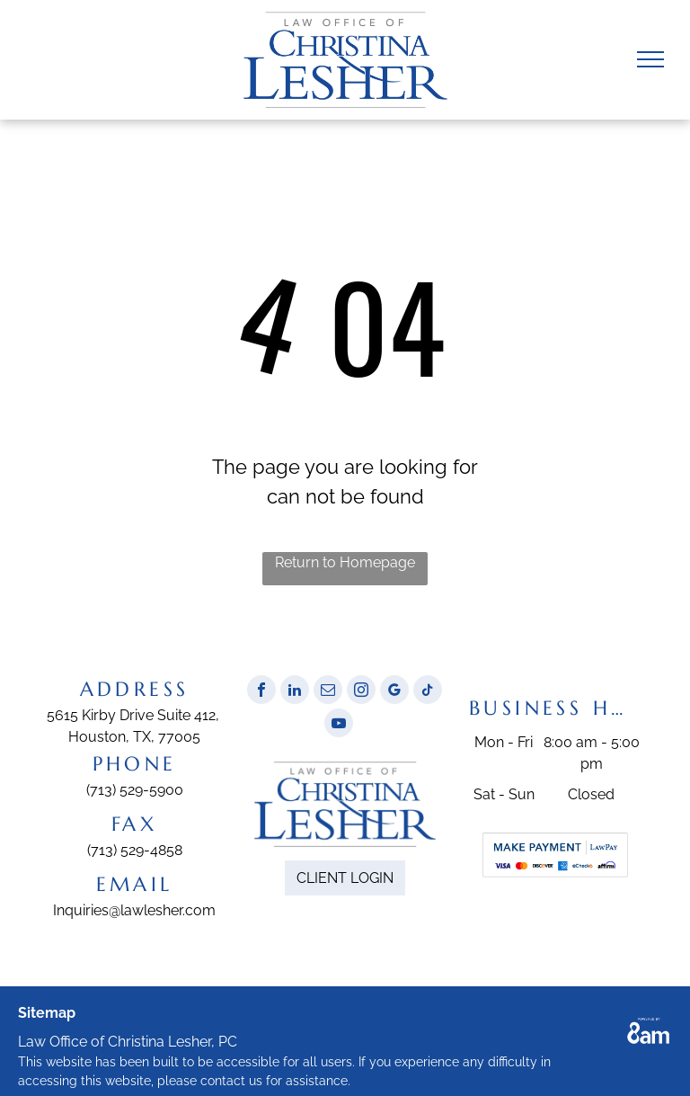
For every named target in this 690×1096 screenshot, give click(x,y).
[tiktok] (427, 691)
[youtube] (338, 725)
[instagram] (361, 691)
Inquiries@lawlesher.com (134, 910)
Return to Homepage (345, 562)
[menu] (650, 59)
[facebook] (261, 691)
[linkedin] (294, 691)
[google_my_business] (394, 691)
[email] (328, 691)
